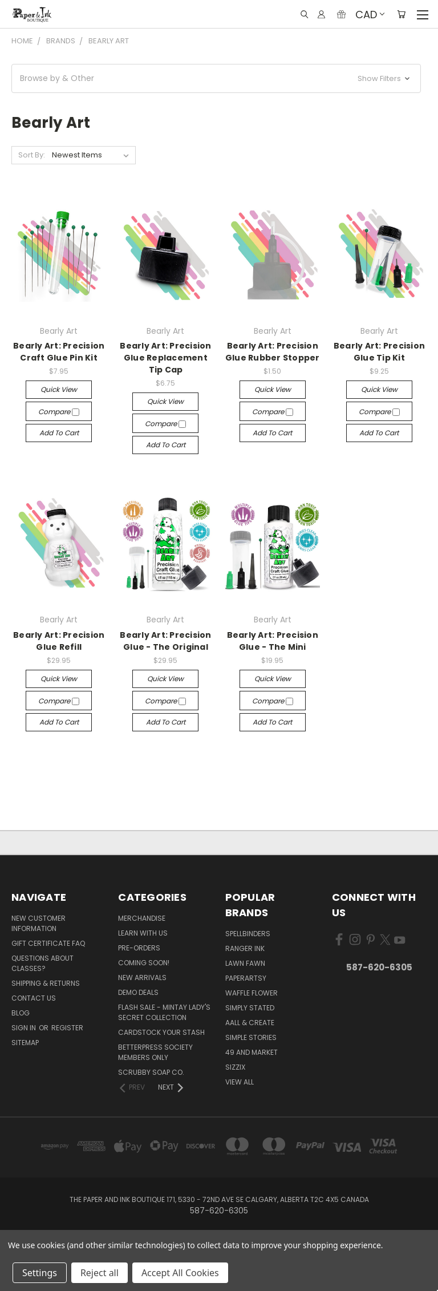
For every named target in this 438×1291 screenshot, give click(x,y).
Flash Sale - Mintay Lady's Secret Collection (164, 1012)
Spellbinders (247, 933)
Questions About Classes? (42, 963)
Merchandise (141, 918)
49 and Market (251, 1052)
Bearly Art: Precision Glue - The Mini (272, 641)
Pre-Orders (139, 948)
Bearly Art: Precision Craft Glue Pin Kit (58, 351)
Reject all (99, 1272)
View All (239, 1082)
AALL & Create (249, 1022)
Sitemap (25, 1042)
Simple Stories (251, 1037)
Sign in (24, 1028)
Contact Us (33, 998)
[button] (216, 78)
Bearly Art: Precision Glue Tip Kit (379, 351)
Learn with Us (143, 933)
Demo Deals (138, 992)
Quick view (58, 389)
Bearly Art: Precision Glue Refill (58, 641)
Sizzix (235, 1067)
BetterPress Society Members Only (155, 1052)
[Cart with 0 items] (401, 14)
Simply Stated (249, 1008)
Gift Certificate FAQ (48, 943)
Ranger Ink (245, 948)
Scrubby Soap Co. (151, 1072)
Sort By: (31, 154)
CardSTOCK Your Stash (161, 1032)
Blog (20, 1013)
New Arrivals (142, 977)
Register (67, 1028)
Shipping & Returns (45, 983)
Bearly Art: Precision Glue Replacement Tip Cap (165, 357)
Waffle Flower (251, 993)
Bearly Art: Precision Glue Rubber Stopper (272, 351)
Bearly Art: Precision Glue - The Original (165, 641)
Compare (58, 411)
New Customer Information (38, 923)
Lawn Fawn (245, 963)
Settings (39, 1272)
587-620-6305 (379, 967)
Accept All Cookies (180, 1272)
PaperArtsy (245, 978)
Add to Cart (59, 433)
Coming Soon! (143, 963)
